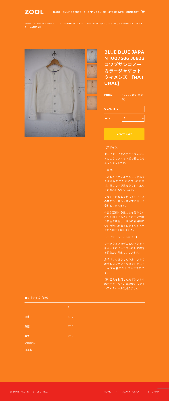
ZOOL (34, 12)
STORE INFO (116, 12)
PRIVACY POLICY (130, 391)
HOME (107, 391)
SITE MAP (153, 391)
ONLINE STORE (72, 12)
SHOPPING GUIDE (95, 12)
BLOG (56, 12)
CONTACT (132, 12)
